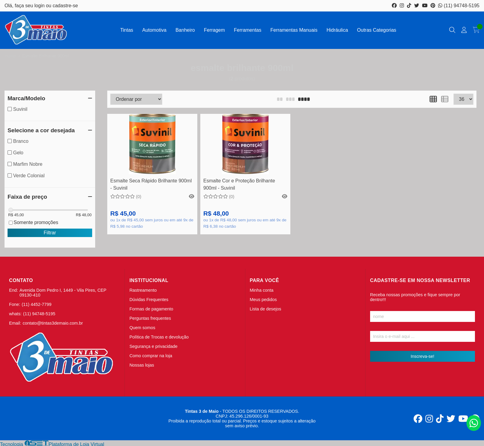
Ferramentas (247, 30)
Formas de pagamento (151, 308)
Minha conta (261, 290)
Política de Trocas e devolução (159, 337)
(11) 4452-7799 (36, 304)
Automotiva (154, 30)
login (40, 5)
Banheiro (185, 30)
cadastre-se (65, 5)
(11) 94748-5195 (458, 5)
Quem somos (142, 327)
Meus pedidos (263, 299)
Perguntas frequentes (150, 318)
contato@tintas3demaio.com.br (53, 323)
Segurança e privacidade (153, 346)
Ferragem (214, 30)
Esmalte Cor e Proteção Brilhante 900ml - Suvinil (239, 184)
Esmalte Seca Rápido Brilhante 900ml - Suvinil (151, 184)
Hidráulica (337, 30)
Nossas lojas (141, 365)
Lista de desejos (265, 308)
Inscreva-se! (422, 356)
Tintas (126, 30)
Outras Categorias (376, 30)
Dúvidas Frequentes (148, 299)
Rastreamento (142, 290)
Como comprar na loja (150, 355)
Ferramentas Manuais (294, 30)
